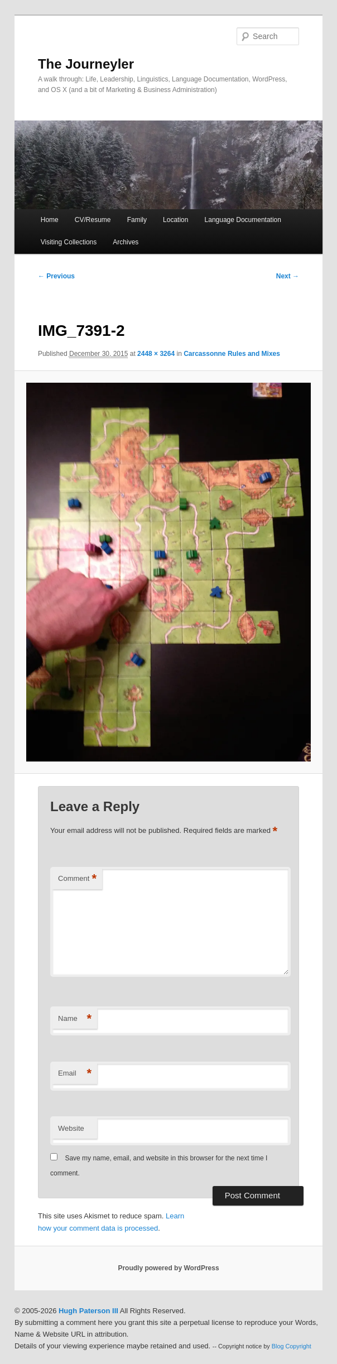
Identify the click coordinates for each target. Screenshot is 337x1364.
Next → (287, 276)
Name (75, 1019)
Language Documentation (243, 220)
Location (175, 220)
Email (75, 1074)
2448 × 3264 (156, 354)
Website (71, 1128)
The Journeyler (86, 63)
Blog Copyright (291, 1346)
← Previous (56, 276)
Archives (125, 242)
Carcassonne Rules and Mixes (232, 354)
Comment (77, 879)
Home (50, 220)
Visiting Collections (69, 242)
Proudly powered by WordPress (168, 1268)
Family (137, 220)
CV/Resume (93, 220)
